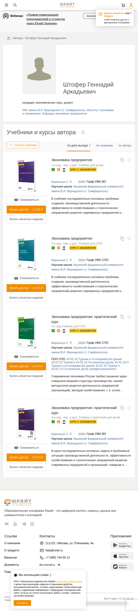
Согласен (22, 603)
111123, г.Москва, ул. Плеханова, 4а (69, 543)
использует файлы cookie (69, 581)
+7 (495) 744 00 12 (57, 557)
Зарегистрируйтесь (114, 13)
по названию (104, 145)
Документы (11, 564)
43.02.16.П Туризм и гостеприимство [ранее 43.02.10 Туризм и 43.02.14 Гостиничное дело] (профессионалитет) (90, 365)
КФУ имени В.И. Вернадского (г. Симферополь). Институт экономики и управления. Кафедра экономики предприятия (68, 112)
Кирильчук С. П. (61, 181)
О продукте (11, 550)
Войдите (108, 16)
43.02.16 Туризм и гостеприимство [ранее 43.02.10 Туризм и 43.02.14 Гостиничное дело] (86, 361)
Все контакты (50, 565)
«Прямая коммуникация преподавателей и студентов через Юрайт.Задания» (45, 19)
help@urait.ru (54, 550)
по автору (124, 145)
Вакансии (10, 557)
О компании (12, 543)
